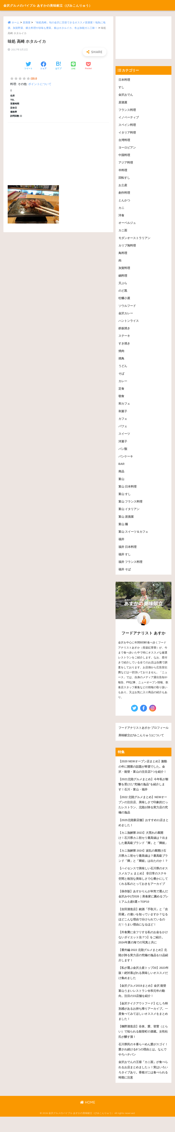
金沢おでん (125, 95)
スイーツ (124, 437)
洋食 (121, 217)
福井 (121, 544)
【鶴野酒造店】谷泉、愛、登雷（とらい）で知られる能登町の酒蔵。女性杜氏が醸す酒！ (143, 1046)
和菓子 (122, 415)
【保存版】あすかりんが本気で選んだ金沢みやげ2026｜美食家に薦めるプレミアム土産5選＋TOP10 (143, 909)
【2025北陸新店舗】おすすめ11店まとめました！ (142, 834)
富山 (121, 483)
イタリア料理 (127, 133)
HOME (87, 1117)
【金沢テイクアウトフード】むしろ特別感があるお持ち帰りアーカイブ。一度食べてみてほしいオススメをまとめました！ (143, 1025)
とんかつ (124, 201)
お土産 (122, 186)
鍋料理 (122, 277)
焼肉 (121, 354)
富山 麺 (123, 529)
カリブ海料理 (127, 247)
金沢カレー (125, 316)
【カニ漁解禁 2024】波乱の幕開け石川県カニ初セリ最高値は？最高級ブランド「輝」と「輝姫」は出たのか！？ (143, 868)
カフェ (122, 422)
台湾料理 (124, 140)
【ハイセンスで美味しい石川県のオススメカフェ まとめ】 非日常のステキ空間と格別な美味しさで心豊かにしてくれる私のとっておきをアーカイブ (143, 888)
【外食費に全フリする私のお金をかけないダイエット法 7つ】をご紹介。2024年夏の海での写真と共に (143, 950)
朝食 (121, 399)
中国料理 (124, 156)
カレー (122, 384)
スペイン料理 (127, 125)
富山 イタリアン (129, 513)
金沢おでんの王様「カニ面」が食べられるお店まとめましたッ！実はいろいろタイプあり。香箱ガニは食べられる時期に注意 (143, 1085)
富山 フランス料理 (130, 506)
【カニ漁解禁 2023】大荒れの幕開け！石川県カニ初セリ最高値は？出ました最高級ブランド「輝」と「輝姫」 (143, 850)
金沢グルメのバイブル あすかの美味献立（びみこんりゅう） (61, 5)
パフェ (122, 430)
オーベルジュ (127, 224)
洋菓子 (122, 445)
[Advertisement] (58, 150)
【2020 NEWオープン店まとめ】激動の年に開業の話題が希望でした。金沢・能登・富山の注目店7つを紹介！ (142, 777)
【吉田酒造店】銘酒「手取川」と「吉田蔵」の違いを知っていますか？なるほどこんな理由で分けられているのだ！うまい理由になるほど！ (143, 930)
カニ (121, 209)
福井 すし (124, 559)
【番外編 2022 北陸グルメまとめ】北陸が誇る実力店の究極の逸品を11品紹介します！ (143, 968)
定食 (121, 392)
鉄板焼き (124, 331)
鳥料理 (122, 255)
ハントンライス (128, 323)
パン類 (122, 453)
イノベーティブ (128, 118)
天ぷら (122, 285)
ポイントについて (39, 84)
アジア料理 (125, 163)
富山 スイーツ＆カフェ (133, 536)
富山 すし (124, 498)
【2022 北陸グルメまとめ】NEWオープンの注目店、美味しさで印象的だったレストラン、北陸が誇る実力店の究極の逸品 (143, 816)
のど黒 (122, 293)
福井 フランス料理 (130, 567)
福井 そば (124, 574)
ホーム (15, 22)
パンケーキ (125, 460)
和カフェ (124, 407)
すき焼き (124, 346)
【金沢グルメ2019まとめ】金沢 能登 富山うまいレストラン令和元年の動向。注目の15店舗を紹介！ (142, 1005)
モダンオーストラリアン (134, 239)
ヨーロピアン (127, 148)
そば (121, 376)
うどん (122, 369)
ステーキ (124, 338)
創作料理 (124, 194)
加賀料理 (124, 270)
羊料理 (122, 171)
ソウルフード (127, 308)
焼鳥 (121, 361)
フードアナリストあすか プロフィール (142, 736)
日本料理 (124, 79)
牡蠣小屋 (124, 300)
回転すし (124, 178)
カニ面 (122, 232)
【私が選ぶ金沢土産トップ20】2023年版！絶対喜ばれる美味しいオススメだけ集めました (143, 987)
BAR (121, 468)
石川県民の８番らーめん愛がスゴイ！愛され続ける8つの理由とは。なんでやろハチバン (143, 1064)
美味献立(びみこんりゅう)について (141, 746)
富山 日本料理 (127, 491)
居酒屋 (26, 22)
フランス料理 (127, 110)
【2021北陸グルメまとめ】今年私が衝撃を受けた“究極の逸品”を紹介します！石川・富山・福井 (143, 795)
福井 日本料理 (127, 552)
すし (121, 87)
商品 (121, 476)
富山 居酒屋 (126, 521)
